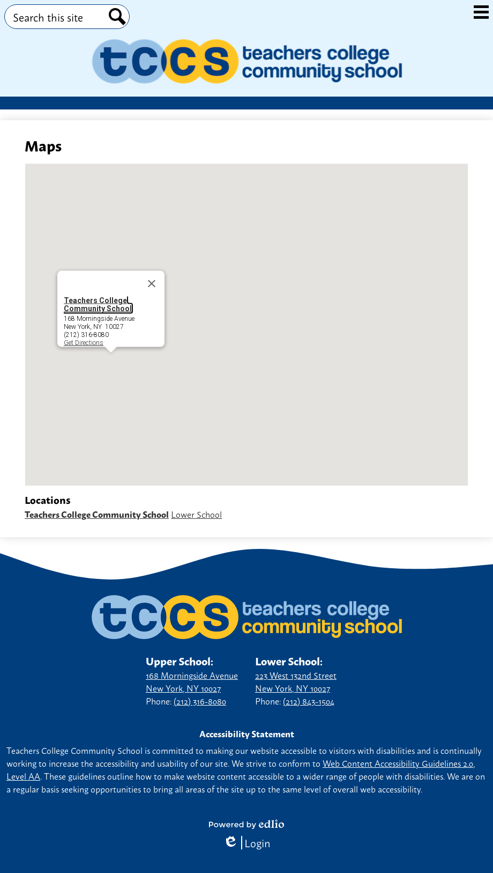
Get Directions (83, 342)
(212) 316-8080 (200, 701)
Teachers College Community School (98, 304)
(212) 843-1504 (308, 701)
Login (247, 842)
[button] (111, 362)
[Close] (152, 284)
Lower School (196, 514)
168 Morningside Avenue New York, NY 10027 (192, 681)
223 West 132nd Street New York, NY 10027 (296, 681)
